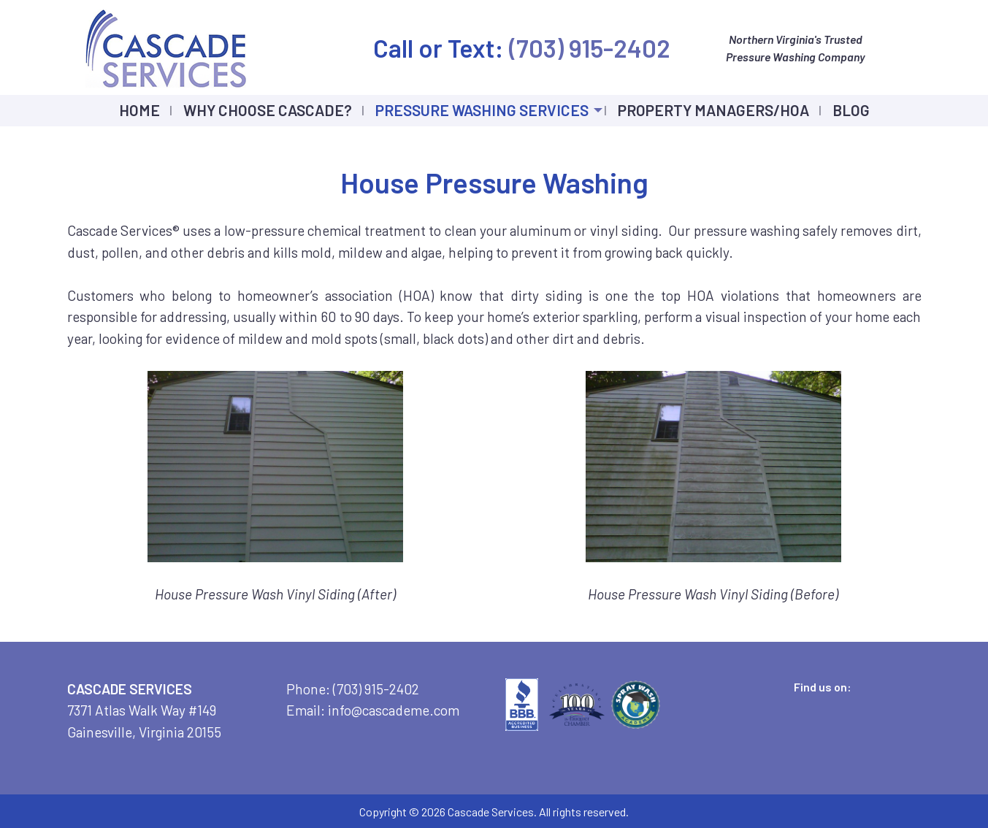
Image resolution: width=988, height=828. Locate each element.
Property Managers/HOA (713, 110)
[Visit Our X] (811, 704)
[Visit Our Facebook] (788, 704)
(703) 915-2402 (587, 48)
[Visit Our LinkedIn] (834, 704)
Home (139, 110)
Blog (851, 110)
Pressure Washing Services (482, 110)
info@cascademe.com (393, 710)
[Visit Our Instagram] (858, 704)
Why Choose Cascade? (267, 110)
